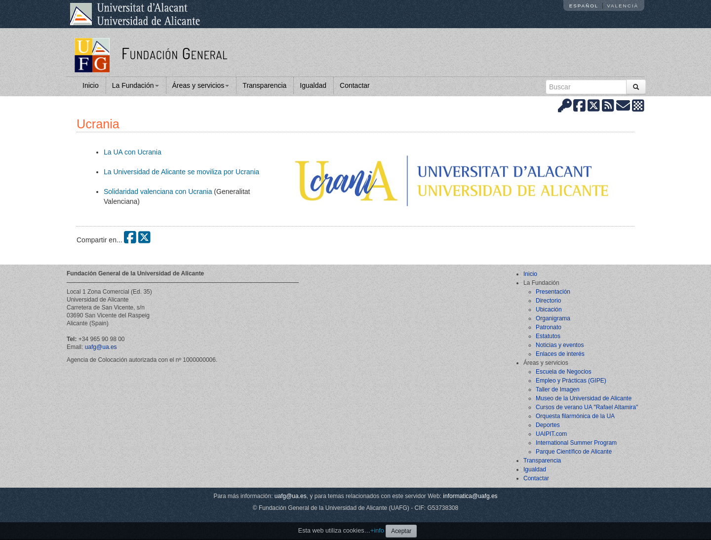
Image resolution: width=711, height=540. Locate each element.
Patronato (548, 327)
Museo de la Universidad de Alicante (584, 398)
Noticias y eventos (560, 345)
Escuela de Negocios (564, 371)
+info (377, 530)
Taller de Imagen (558, 389)
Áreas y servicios (201, 85)
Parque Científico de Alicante (574, 451)
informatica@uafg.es (470, 496)
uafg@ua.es (101, 347)
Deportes (548, 425)
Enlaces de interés (560, 353)
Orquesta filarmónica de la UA (575, 416)
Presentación (553, 291)
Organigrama (553, 318)
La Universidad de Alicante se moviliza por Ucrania (181, 172)
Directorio (548, 300)
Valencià (622, 5)
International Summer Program (576, 442)
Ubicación (549, 309)
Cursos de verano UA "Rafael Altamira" (587, 407)
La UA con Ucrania (132, 152)
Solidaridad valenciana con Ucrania (158, 191)
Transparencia (264, 85)
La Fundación (135, 85)
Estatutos (548, 336)
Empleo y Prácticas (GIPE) (571, 380)
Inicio (90, 85)
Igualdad (313, 85)
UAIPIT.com (551, 433)
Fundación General (174, 53)
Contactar (355, 85)
